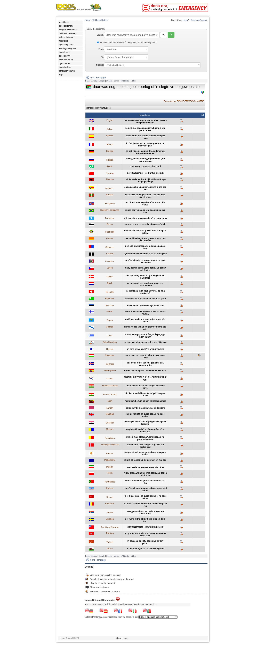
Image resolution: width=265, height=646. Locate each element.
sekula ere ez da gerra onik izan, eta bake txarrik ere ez (145, 196)
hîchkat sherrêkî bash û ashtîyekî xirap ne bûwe (145, 394)
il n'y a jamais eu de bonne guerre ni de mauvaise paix (145, 144)
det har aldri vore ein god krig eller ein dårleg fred (145, 445)
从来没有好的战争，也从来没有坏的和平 (145, 173)
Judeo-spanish (109, 370)
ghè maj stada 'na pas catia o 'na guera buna (145, 218)
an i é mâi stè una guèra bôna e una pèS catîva (145, 203)
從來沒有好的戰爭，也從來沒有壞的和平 (145, 527)
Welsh (110, 548)
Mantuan (110, 414)
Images (109, 81)
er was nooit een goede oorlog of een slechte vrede (145, 284)
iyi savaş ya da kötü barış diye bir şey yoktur (145, 542)
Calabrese (110, 232)
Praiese (109, 488)
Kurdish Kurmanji (109, 385)
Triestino (110, 533)
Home (87, 20)
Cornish (109, 254)
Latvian (110, 408)
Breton (110, 224)
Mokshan (110, 423)
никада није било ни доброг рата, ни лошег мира (145, 512)
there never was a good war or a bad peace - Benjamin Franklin (145, 121)
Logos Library (91, 81)
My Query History (100, 20)
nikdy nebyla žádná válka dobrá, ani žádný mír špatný (145, 269)
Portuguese (110, 482)
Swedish (110, 519)
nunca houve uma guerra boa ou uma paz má (145, 481)
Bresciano (109, 218)
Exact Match (104, 42)
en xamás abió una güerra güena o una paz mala (145, 188)
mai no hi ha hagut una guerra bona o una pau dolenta (145, 239)
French (110, 144)
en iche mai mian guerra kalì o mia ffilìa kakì (145, 342)
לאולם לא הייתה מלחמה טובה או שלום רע (145, 349)
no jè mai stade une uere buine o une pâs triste (145, 320)
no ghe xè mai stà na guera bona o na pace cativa (145, 453)
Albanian (110, 179)
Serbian (109, 512)
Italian (110, 129)
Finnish (110, 311)
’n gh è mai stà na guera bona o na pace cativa (145, 415)
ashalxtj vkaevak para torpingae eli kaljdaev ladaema (145, 422)
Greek (110, 336)
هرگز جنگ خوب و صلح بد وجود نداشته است (145, 467)
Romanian (110, 503)
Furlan (110, 320)
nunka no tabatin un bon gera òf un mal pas (145, 460)
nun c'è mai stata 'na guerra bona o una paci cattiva (145, 489)
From (101, 49)
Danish (110, 277)
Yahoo (116, 81)
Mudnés (110, 429)
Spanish (109, 136)
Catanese (109, 247)
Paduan (109, 453)
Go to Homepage (98, 77)
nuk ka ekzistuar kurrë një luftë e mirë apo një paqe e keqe (145, 180)
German (109, 151)
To (102, 57)
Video (133, 81)
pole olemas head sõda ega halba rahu (145, 305)
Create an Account (199, 20)
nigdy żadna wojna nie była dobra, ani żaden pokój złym (145, 474)
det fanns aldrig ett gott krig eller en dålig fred (145, 520)
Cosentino (109, 261)
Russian (109, 160)
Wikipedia (125, 81)
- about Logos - (122, 638)
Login (185, 20)
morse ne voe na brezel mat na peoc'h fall (145, 224)
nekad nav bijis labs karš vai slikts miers (145, 408)
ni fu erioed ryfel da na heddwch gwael (145, 548)
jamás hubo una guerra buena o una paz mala (145, 137)
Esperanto (110, 298)
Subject (99, 65)
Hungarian (109, 355)
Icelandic (110, 364)
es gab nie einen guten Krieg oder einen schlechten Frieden (145, 152)
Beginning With (133, 42)
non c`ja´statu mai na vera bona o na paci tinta (145, 247)
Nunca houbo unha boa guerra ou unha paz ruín (145, 328)
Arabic (110, 166)
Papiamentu (109, 460)
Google (102, 81)
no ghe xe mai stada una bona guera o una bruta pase (145, 534)
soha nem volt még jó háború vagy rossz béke (145, 356)
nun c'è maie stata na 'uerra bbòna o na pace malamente (145, 438)
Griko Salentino (110, 342)
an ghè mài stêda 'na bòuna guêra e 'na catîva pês (145, 430)
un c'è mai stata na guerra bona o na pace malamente (145, 261)
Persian (109, 467)
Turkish (109, 542)
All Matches (118, 42)
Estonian (110, 305)
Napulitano (110, 438)
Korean (110, 378)
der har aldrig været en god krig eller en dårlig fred (145, 276)
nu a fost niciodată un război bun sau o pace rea (145, 504)
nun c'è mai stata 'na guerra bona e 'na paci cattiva (145, 231)
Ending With (149, 42)
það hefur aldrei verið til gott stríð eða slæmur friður (145, 364)
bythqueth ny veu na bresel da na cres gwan (145, 254)
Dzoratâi (110, 292)
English (109, 120)
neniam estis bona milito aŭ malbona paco (145, 298)
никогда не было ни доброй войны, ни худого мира (145, 160)
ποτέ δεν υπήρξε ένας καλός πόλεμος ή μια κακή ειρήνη (145, 335)
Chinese (110, 173)
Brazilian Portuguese (109, 210)
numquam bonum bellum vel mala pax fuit (145, 401)
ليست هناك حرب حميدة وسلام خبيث (145, 166)
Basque (109, 195)
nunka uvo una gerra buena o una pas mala (145, 370)
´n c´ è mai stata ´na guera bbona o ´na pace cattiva (145, 497)
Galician (109, 327)
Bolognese (110, 203)
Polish (110, 473)
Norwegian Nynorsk (110, 444)
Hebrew (109, 349)
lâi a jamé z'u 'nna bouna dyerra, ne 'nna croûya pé (145, 292)
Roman (110, 497)
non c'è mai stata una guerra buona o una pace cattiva (145, 129)
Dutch (109, 283)
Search (100, 35)
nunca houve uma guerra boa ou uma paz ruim (145, 211)
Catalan (109, 238)
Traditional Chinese (109, 527)
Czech (110, 268)
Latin (110, 401)
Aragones (109, 188)
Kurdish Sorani (110, 394)
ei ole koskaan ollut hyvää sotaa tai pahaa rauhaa (145, 312)
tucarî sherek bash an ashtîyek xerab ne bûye (145, 386)
